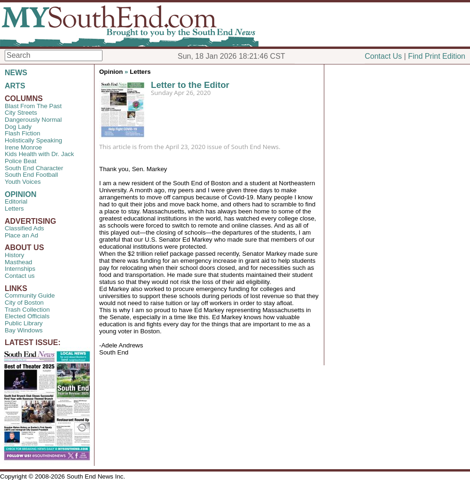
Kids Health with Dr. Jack (39, 153)
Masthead (18, 262)
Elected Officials (27, 316)
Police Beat (20, 161)
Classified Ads (24, 228)
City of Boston (24, 302)
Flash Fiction (22, 133)
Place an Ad (21, 235)
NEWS (16, 73)
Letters (14, 208)
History (14, 255)
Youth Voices (23, 181)
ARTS (15, 86)
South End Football (31, 174)
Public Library (24, 323)
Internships (20, 268)
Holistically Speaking (33, 140)
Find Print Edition (436, 56)
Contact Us (383, 56)
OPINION (21, 194)
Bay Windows (24, 330)
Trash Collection (27, 309)
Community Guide (30, 295)
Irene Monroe (23, 147)
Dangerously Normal (33, 119)
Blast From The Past (33, 106)
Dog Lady (18, 126)
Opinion (111, 71)
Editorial (16, 201)
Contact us (20, 275)
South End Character (34, 168)
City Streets (21, 112)
